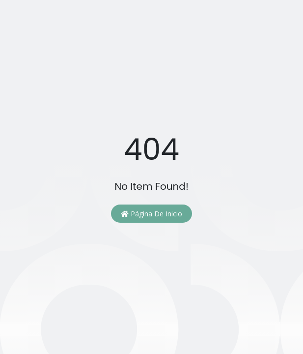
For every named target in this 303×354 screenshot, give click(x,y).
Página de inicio (151, 213)
